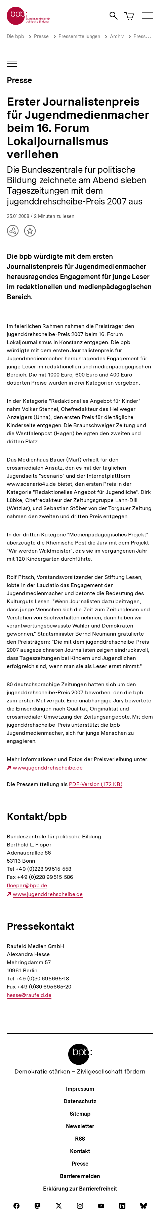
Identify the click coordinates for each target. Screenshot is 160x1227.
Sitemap (80, 1114)
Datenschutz (80, 1101)
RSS (80, 1139)
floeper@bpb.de (27, 885)
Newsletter (80, 1126)
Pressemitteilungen (79, 36)
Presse (41, 36)
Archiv (117, 36)
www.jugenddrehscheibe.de (48, 767)
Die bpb (15, 36)
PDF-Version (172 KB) (95, 784)
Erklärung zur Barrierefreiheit (80, 1189)
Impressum (80, 1089)
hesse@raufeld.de (29, 995)
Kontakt (80, 1151)
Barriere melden (80, 1176)
